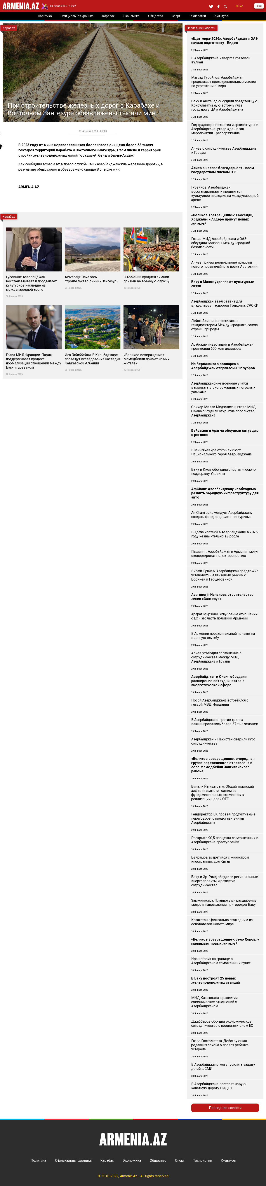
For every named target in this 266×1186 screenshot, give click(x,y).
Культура (228, 1160)
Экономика (131, 1160)
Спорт (179, 1160)
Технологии (202, 1160)
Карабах (107, 1160)
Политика (38, 1160)
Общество (158, 1160)
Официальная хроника (73, 1160)
